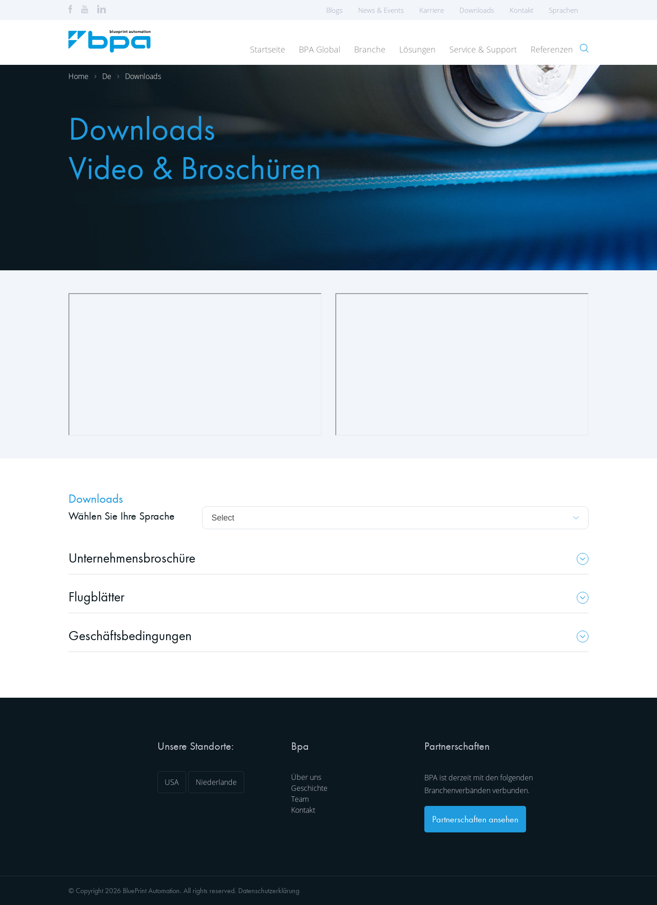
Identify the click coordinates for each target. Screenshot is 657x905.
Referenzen (552, 49)
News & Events (381, 10)
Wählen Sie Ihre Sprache (121, 516)
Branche (370, 49)
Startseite (267, 49)
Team (300, 799)
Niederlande (216, 782)
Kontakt (521, 10)
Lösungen (417, 49)
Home (78, 76)
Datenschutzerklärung (268, 890)
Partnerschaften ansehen (475, 819)
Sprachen (566, 10)
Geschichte (309, 788)
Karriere (431, 10)
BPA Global (319, 49)
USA (172, 782)
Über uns (306, 777)
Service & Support (483, 49)
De (106, 76)
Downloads (476, 10)
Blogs (334, 10)
